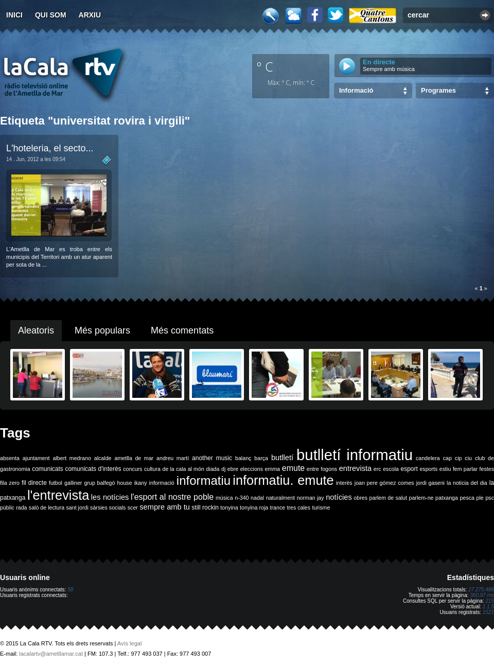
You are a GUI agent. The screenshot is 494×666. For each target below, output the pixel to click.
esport (408, 468)
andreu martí (172, 458)
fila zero (10, 483)
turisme (321, 507)
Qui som (50, 15)
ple (480, 498)
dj (223, 469)
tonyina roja (254, 507)
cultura (152, 469)
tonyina (229, 507)
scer (133, 507)
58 (70, 589)
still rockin (205, 507)
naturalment (280, 498)
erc (377, 469)
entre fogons (322, 469)
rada (21, 507)
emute (293, 468)
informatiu (204, 480)
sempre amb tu (164, 507)
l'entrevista (58, 495)
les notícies (110, 497)
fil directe (34, 482)
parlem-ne (421, 498)
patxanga (446, 498)
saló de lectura (46, 507)
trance (278, 507)
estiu (445, 469)
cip (458, 458)
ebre (232, 469)
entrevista (355, 468)
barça (261, 458)
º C (265, 66)
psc (489, 498)
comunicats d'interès (93, 468)
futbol (55, 483)
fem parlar (465, 469)
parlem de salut (388, 498)
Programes (438, 90)
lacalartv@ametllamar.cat (51, 654)
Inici (14, 15)
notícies (339, 497)
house (124, 483)
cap (447, 458)
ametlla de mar (133, 458)
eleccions (251, 469)
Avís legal (129, 643)
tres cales (298, 507)
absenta (10, 458)
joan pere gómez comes (384, 483)
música (224, 498)
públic (7, 507)
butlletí (282, 457)
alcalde (103, 458)
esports (428, 469)
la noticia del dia (467, 483)
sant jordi (77, 507)
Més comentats (182, 330)
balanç (243, 458)
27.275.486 (481, 589)
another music (212, 458)
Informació (356, 90)
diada (212, 469)
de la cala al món (183, 469)
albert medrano (72, 458)
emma (272, 469)
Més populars (102, 330)
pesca (467, 498)
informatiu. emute (283, 480)
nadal (257, 498)
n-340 (242, 498)
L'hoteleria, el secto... (50, 148)
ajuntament (36, 458)
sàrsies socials (108, 507)
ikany (140, 483)
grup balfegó (99, 483)
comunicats (47, 468)
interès (344, 483)
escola (391, 469)
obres (360, 498)
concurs (132, 469)
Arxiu (90, 15)
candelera (428, 458)
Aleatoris (36, 330)
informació (161, 483)
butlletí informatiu (354, 454)
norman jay (310, 498)
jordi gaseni (430, 483)
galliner (73, 483)
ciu (468, 458)
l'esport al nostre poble (172, 497)
